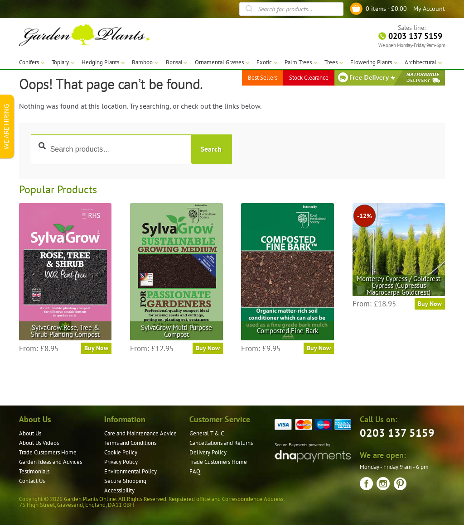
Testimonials (34, 471)
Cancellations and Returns (221, 443)
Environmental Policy (130, 471)
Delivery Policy (208, 452)
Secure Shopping (125, 481)
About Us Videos (39, 443)
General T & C (206, 433)
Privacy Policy (121, 462)
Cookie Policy (120, 452)
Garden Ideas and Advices (50, 462)
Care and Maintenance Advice (140, 433)
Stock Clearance (309, 77)
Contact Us (32, 481)
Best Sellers (262, 77)
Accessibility (119, 490)
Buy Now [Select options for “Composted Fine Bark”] (319, 348)
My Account (429, 9)
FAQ (194, 471)
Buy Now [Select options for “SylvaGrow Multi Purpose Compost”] (208, 348)
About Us (30, 433)
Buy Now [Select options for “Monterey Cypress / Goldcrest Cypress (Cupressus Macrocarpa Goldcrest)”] (430, 304)
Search (211, 148)
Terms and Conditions (130, 443)
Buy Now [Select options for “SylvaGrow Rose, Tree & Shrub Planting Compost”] (96, 348)
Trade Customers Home (48, 452)
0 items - (386, 9)
